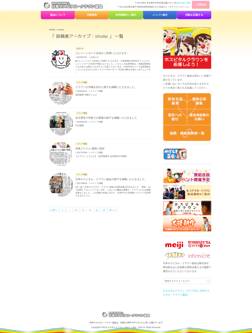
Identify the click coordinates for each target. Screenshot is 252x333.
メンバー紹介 (160, 15)
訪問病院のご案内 (126, 15)
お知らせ (94, 57)
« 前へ (53, 210)
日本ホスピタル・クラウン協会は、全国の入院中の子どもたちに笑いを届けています (126, 322)
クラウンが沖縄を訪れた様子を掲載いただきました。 (106, 87)
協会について (58, 15)
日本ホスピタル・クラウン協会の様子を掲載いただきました (110, 179)
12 (104, 210)
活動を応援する (194, 15)
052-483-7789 (183, 3)
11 (97, 210)
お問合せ (201, 4)
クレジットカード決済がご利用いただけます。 (102, 53)
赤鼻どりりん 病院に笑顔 (89, 148)
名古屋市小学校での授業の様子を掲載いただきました (106, 117)
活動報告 (92, 15)
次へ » (112, 210)
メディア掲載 (96, 91)
